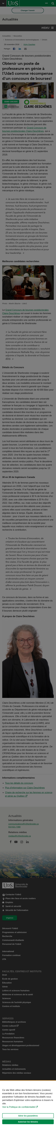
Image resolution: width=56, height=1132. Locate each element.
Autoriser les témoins (28, 1122)
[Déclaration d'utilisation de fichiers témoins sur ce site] (28, 1106)
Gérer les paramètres (28, 1116)
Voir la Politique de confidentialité (18, 1107)
